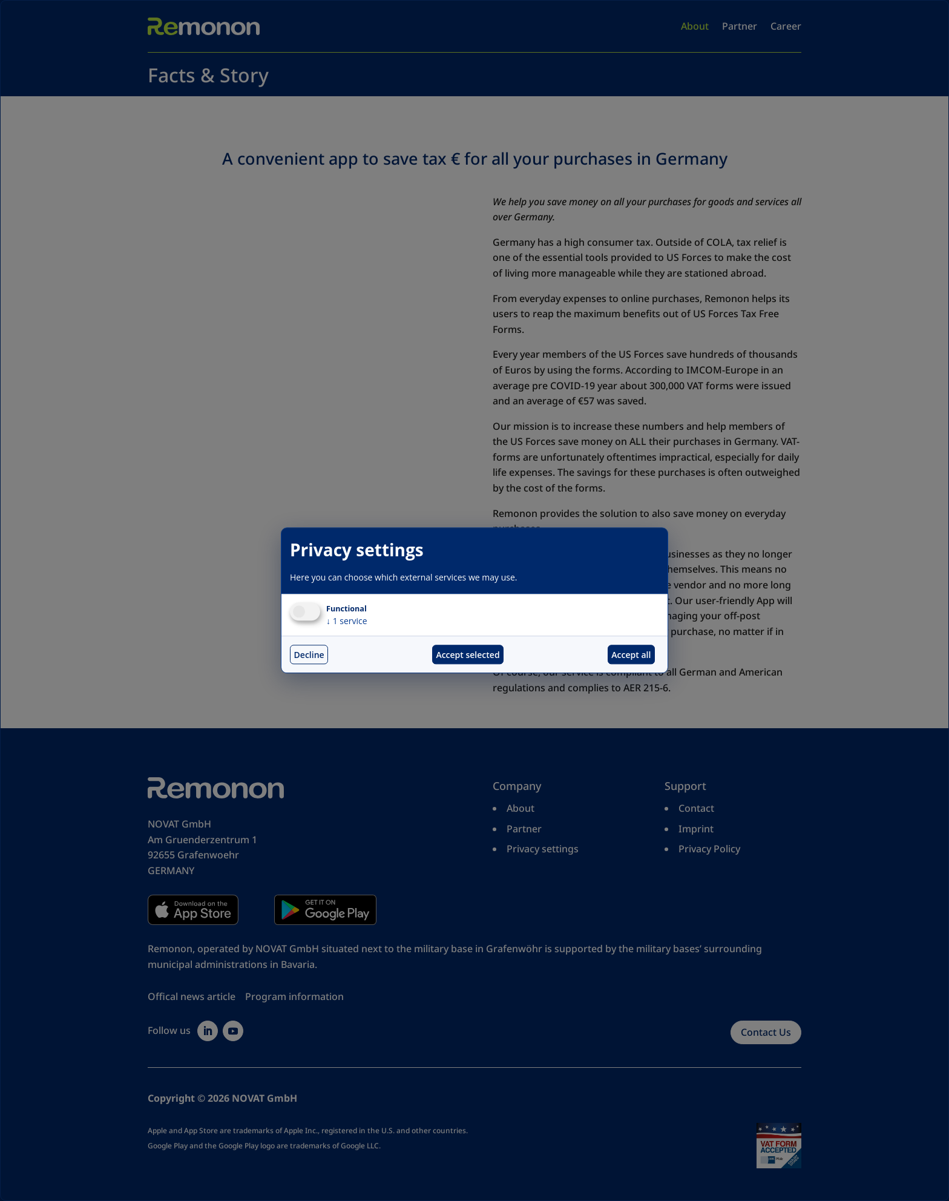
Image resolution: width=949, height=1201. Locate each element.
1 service (346, 621)
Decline (309, 654)
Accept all (631, 654)
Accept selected (467, 654)
